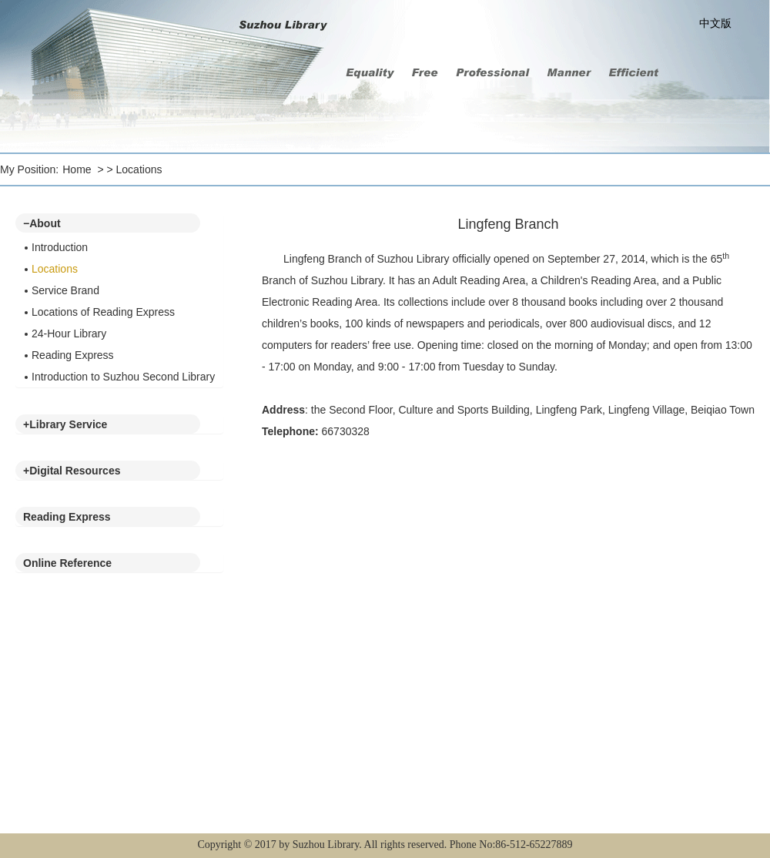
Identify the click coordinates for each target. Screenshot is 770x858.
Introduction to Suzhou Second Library (123, 376)
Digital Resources (71, 470)
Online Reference (67, 563)
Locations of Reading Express (103, 312)
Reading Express (73, 355)
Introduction (60, 247)
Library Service (65, 424)
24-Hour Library (69, 333)
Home (76, 169)
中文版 (715, 23)
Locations (139, 169)
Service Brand (65, 290)
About (42, 223)
